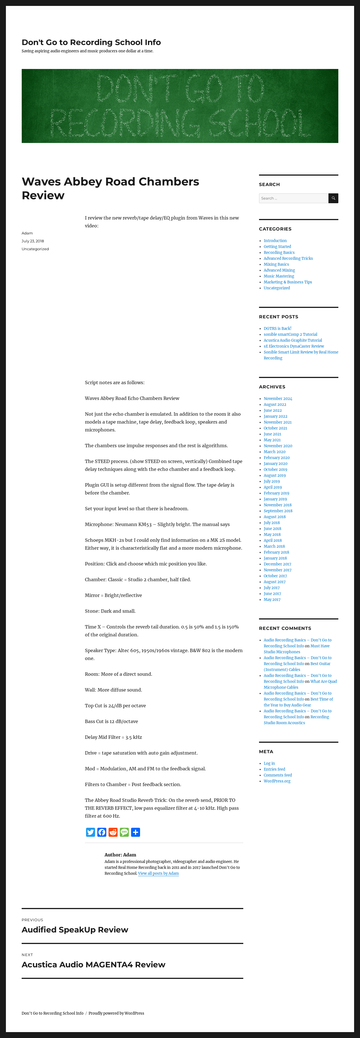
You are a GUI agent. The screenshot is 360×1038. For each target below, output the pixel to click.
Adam (27, 233)
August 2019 (275, 475)
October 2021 (275, 428)
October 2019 (275, 469)
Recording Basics (279, 252)
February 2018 (276, 552)
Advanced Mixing (279, 270)
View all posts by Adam (158, 873)
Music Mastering (279, 276)
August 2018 (275, 516)
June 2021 (272, 434)
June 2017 (272, 593)
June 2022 (273, 410)
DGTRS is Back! (278, 328)
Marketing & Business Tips (288, 282)
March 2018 (274, 546)
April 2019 (273, 487)
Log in (269, 763)
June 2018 (272, 528)
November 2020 (278, 446)
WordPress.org (277, 781)
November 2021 (278, 422)
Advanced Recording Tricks (288, 258)
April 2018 (273, 540)
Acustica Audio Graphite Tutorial (293, 340)
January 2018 (275, 558)
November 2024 (278, 398)
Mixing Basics (276, 264)
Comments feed (278, 775)
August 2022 (275, 404)
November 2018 (278, 505)
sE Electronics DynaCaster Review (294, 346)
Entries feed (274, 769)
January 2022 (275, 416)
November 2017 (278, 570)
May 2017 (272, 599)
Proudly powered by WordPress (116, 1013)
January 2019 (275, 499)
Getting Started (277, 246)
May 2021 (272, 440)
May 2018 (272, 534)
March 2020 (274, 451)
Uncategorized (35, 249)
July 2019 (272, 481)
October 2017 (275, 576)
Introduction (275, 240)
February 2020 (277, 457)
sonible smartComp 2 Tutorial (290, 334)
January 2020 (275, 463)
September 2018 (278, 511)
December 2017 (277, 564)
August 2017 (275, 582)
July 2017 (272, 587)
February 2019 (276, 493)
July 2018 (272, 522)
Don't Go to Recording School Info (91, 42)
